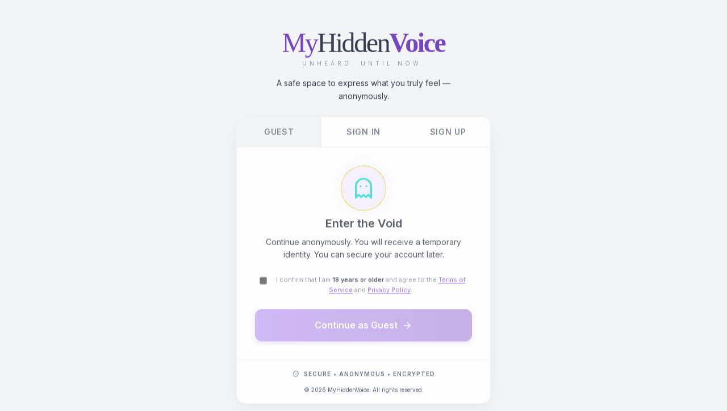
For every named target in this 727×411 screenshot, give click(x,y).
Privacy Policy (389, 291)
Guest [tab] (279, 133)
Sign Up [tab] (448, 133)
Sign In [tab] (363, 133)
